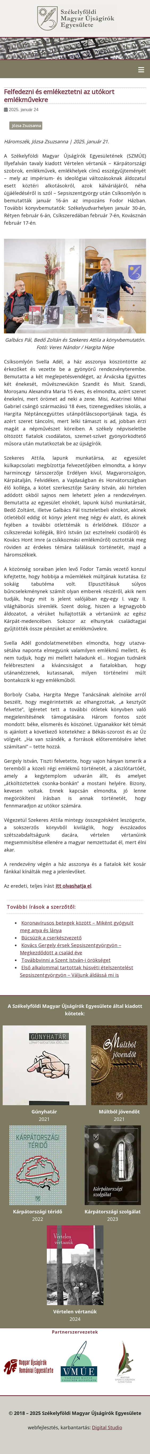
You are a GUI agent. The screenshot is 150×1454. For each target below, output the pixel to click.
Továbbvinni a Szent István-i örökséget (66, 960)
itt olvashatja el (73, 886)
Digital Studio (107, 1427)
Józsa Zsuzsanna (26, 125)
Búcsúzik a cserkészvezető (51, 938)
